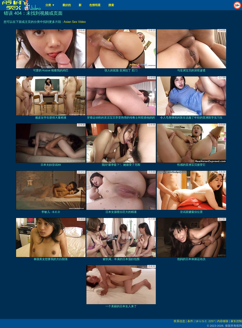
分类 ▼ (50, 5)
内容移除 (222, 321)
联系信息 (179, 321)
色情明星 (95, 5)
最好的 (66, 5)
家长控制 (236, 321)
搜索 (111, 5)
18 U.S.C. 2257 (205, 321)
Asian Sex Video (75, 21)
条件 (190, 321)
